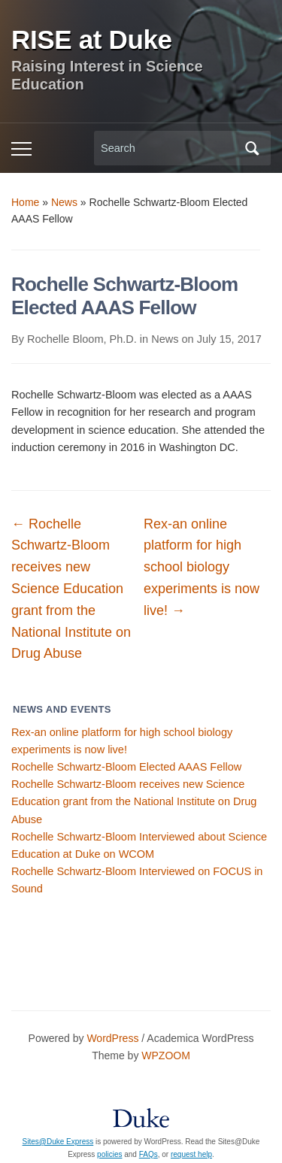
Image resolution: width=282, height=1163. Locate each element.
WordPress (112, 1038)
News (64, 202)
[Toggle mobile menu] (21, 149)
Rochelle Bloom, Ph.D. (82, 339)
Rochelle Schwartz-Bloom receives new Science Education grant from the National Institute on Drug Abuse (133, 801)
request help (191, 1154)
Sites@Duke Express (58, 1141)
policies (109, 1154)
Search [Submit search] (252, 148)
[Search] (168, 148)
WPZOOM (165, 1055)
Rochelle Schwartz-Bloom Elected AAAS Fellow (126, 767)
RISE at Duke (91, 39)
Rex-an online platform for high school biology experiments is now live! (201, 567)
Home (25, 202)
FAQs (148, 1154)
